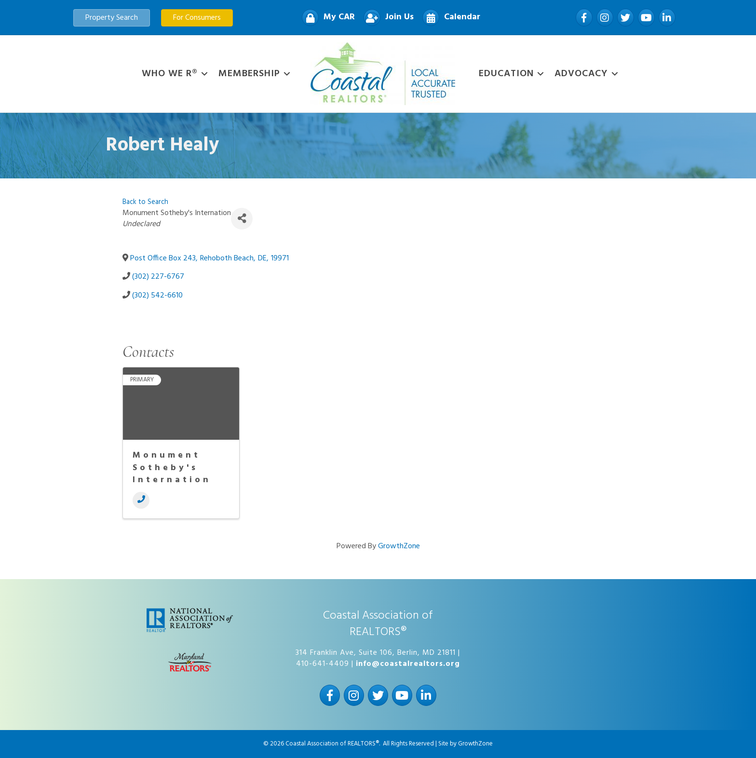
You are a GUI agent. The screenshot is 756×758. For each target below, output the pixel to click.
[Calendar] (449, 17)
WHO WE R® (170, 73)
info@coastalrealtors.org (408, 664)
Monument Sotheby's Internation (172, 467)
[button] (111, 18)
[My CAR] (326, 17)
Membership (249, 73)
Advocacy (581, 73)
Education (506, 73)
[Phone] (141, 500)
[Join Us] (386, 17)
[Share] (242, 219)
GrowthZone (399, 546)
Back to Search (145, 202)
